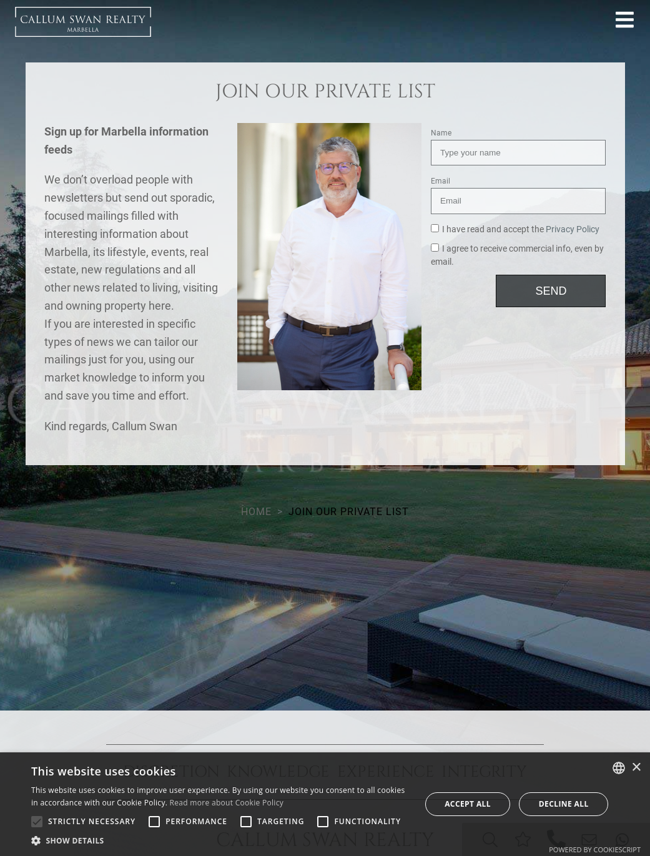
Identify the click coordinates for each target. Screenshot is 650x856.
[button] (220, 840)
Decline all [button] (564, 804)
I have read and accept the (515, 229)
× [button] (636, 767)
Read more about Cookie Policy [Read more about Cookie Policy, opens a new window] (226, 802)
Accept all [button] (468, 804)
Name (441, 133)
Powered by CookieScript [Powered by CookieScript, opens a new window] (595, 849)
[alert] (325, 804)
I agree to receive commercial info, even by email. (517, 256)
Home (256, 512)
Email (440, 181)
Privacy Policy (572, 229)
